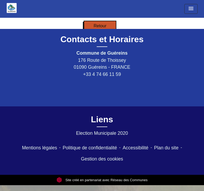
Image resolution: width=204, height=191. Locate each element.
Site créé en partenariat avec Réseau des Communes (102, 180)
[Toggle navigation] (191, 9)
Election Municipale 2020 (102, 133)
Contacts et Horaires (102, 39)
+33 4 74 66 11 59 (102, 74)
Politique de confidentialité (90, 147)
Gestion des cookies (102, 159)
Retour (100, 26)
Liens (102, 119)
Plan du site (166, 147)
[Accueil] (11, 8)
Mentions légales (39, 147)
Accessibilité (135, 147)
